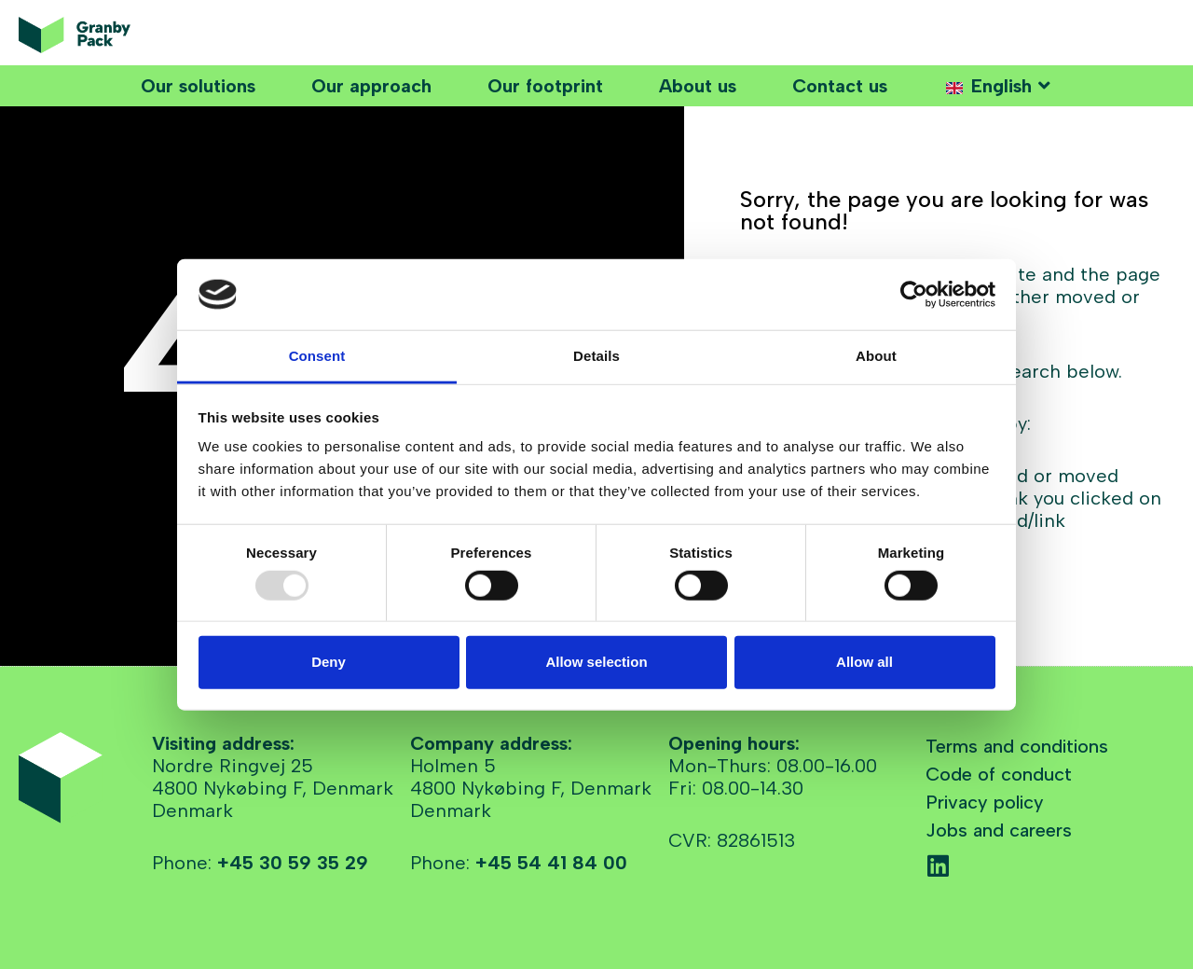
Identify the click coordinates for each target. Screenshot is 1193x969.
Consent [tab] (317, 356)
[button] (998, 85)
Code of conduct (999, 774)
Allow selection (596, 662)
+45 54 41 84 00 (551, 862)
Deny (328, 662)
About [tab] (876, 356)
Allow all (864, 662)
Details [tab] (596, 356)
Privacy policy (985, 802)
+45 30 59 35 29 (292, 862)
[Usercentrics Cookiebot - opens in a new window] (913, 295)
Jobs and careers (999, 830)
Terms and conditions (1017, 746)
